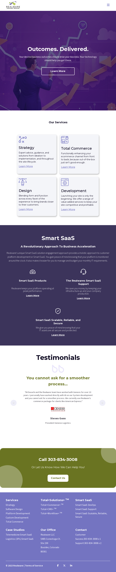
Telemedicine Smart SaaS (19, 534)
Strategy (10, 505)
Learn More (58, 71)
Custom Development (17, 517)
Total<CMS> (48, 509)
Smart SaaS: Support (86, 509)
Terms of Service (34, 565)
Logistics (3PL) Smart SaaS (19, 539)
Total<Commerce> (52, 505)
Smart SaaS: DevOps (85, 505)
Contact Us (58, 478)
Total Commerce (14, 521)
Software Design (14, 509)
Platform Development (18, 513)
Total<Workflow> (51, 513)
